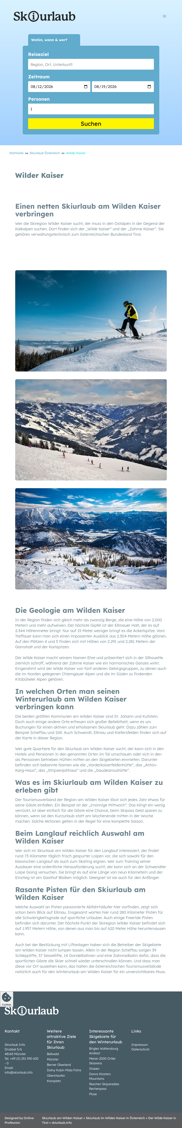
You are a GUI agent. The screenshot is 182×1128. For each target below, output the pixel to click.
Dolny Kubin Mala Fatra (64, 1070)
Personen (39, 99)
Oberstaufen (56, 1075)
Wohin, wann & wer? (49, 40)
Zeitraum (39, 76)
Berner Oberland (59, 1065)
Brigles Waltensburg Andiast (103, 1051)
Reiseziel (38, 54)
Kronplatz (54, 1081)
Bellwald (53, 1054)
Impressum (139, 1045)
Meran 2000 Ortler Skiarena (102, 1061)
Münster (53, 1059)
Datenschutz (140, 1049)
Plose (93, 1094)
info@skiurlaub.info (19, 1072)
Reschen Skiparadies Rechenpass (104, 1086)
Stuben (94, 1069)
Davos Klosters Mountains (100, 1076)
